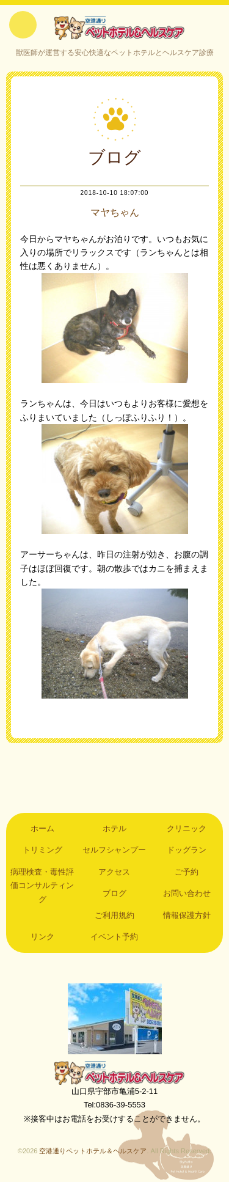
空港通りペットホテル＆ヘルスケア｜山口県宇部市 (114, 27)
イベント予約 (114, 936)
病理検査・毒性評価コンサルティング (42, 885)
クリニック (186, 828)
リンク (42, 936)
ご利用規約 (114, 915)
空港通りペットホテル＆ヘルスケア (114, 1072)
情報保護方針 (187, 915)
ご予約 (186, 871)
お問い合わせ (187, 893)
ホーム (42, 828)
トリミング (42, 849)
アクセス (114, 871)
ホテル (114, 828)
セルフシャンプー (114, 849)
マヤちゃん (114, 212)
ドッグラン (186, 849)
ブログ (114, 893)
